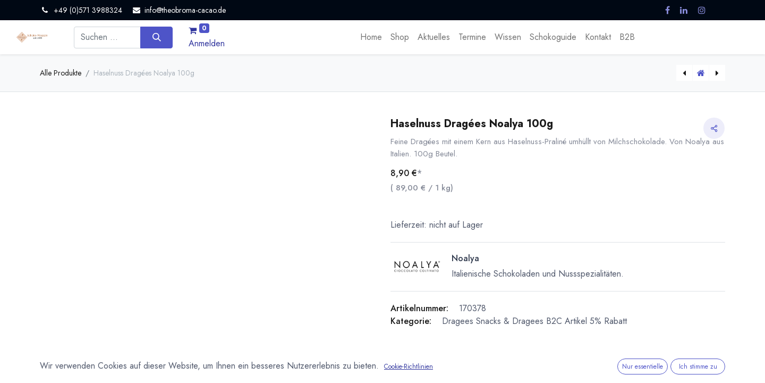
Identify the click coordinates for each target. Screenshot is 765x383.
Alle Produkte (60, 73)
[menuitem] (371, 37)
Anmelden (207, 43)
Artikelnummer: (419, 308)
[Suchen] (156, 37)
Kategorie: (410, 321)
